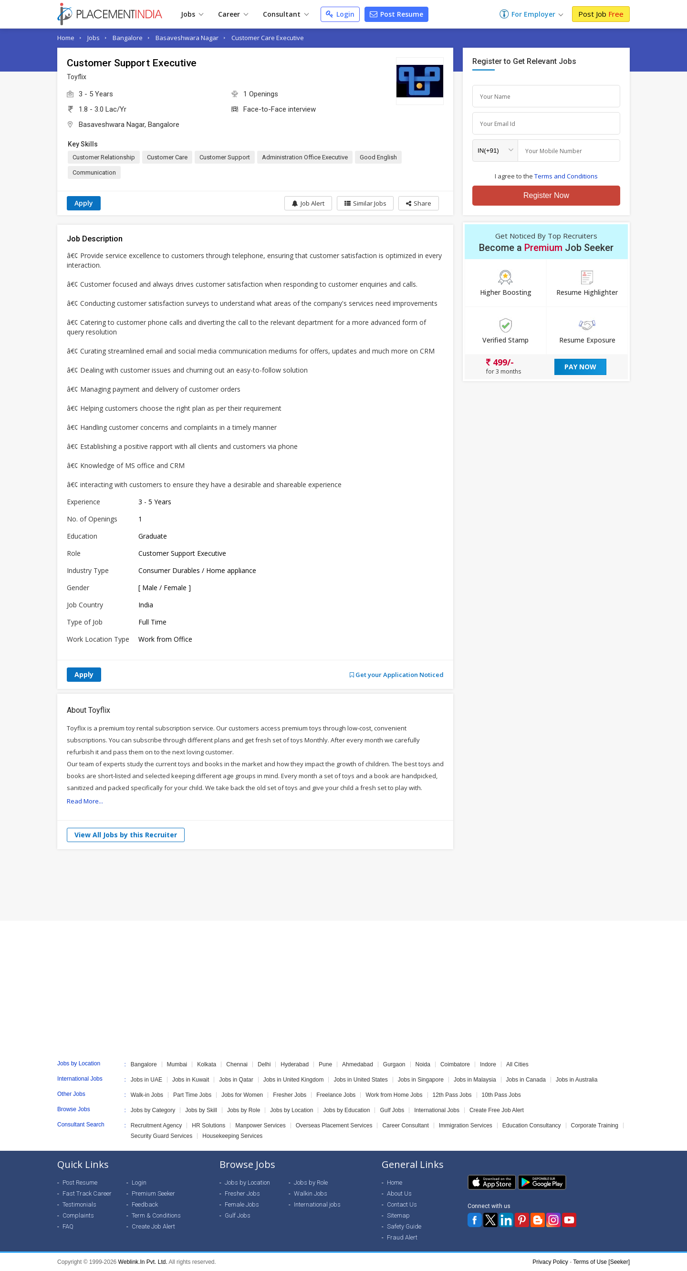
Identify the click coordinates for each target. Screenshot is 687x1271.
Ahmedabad (357, 1064)
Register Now (546, 195)
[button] (418, 203)
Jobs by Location (291, 1110)
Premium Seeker (153, 1193)
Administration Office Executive (305, 157)
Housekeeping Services (232, 1136)
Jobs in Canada (526, 1080)
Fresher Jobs (289, 1095)
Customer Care (167, 157)
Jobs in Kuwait (190, 1080)
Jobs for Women (242, 1095)
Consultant (286, 14)
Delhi (264, 1064)
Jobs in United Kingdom (293, 1080)
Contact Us (402, 1204)
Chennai (237, 1064)
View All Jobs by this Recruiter (125, 834)
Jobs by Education (346, 1110)
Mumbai (177, 1064)
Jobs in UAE (146, 1080)
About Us (399, 1193)
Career (233, 14)
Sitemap (398, 1215)
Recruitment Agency (156, 1125)
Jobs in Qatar (236, 1080)
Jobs (192, 14)
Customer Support (224, 157)
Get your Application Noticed (397, 674)
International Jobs (436, 1110)
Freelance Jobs (335, 1095)
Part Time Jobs (192, 1095)
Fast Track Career (87, 1193)
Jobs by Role (243, 1110)
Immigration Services (465, 1125)
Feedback (145, 1204)
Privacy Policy (550, 1262)
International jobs (317, 1204)
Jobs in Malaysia (475, 1080)
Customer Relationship (104, 157)
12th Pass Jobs (452, 1095)
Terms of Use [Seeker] (601, 1262)
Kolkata (206, 1064)
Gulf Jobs (392, 1110)
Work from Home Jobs (393, 1095)
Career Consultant (405, 1125)
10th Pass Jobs (501, 1095)
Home (65, 37)
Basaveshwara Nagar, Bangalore (129, 124)
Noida (423, 1064)
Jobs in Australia (576, 1080)
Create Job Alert (153, 1226)
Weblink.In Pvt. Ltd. (142, 1262)
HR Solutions (208, 1125)
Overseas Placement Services (334, 1125)
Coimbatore (455, 1064)
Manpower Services (260, 1125)
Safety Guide (404, 1226)
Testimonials (79, 1204)
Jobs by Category (153, 1110)
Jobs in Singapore (421, 1080)
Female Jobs (242, 1204)
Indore (488, 1064)
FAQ (67, 1226)
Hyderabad (295, 1064)
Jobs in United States (360, 1080)
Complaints (78, 1215)
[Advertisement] (343, 885)
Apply (83, 203)
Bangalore (128, 37)
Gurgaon (394, 1064)
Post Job (601, 14)
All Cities (517, 1064)
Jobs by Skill (201, 1110)
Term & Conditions (156, 1215)
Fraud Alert (402, 1237)
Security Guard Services (161, 1136)
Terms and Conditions (566, 176)
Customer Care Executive (267, 37)
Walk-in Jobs (147, 1095)
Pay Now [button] (580, 366)
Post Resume (396, 14)
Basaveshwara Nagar (187, 37)
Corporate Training (594, 1125)
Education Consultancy (531, 1125)
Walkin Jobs (310, 1193)
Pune (325, 1064)
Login (340, 14)
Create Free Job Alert (496, 1110)
